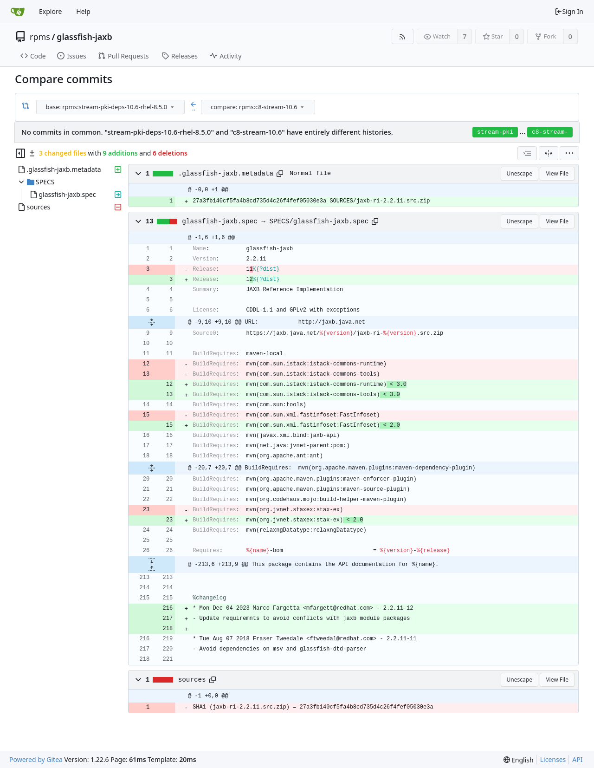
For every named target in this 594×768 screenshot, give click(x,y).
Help (83, 11)
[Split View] (548, 153)
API (577, 759)
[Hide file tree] (20, 153)
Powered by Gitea (36, 759)
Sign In (569, 11)
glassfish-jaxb (84, 36)
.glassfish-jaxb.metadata (225, 173)
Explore (50, 11)
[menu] (172, 107)
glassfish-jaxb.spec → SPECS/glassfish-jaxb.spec (275, 221)
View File (557, 173)
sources (192, 679)
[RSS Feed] (402, 36)
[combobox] (111, 107)
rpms (40, 36)
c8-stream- (550, 132)
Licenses (553, 759)
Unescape (519, 173)
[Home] (18, 11)
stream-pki (495, 132)
